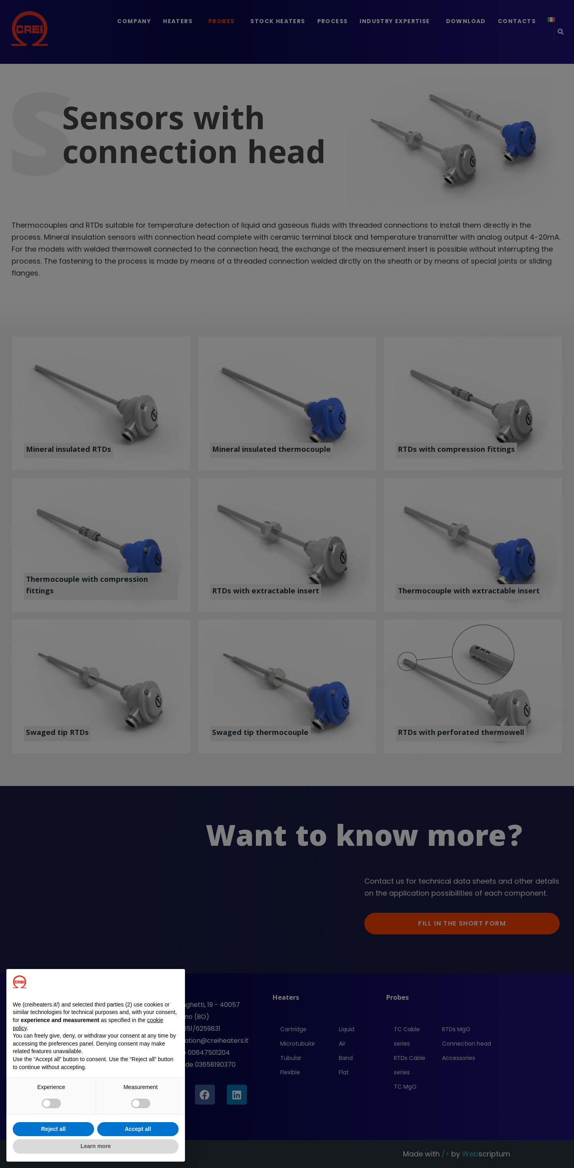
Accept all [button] (138, 1129)
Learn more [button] (96, 1146)
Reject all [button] (53, 1129)
